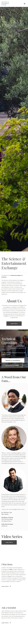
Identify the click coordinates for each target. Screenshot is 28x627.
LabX (10, 569)
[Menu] (25, 3)
